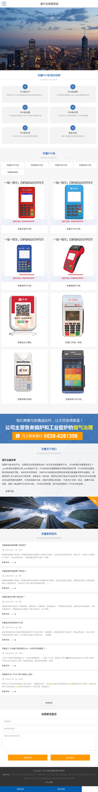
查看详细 (10, 491)
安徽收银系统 (12, 172)
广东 (89, 775)
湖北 (81, 775)
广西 (93, 775)
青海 (57, 778)
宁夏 (61, 778)
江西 (69, 775)
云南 (41, 778)
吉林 (39, 775)
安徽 (61, 775)
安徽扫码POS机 (61, 165)
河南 (77, 775)
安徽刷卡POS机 (13, 165)
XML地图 (49, 782)
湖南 (85, 775)
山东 (73, 775)
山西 (26, 775)
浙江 (57, 775)
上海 (49, 775)
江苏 (53, 775)
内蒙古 (30, 775)
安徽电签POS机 (85, 165)
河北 (22, 775)
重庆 (29, 778)
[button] (47, 67)
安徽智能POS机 (37, 165)
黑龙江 (44, 775)
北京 (14, 775)
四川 (33, 778)
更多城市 (71, 778)
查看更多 (49, 703)
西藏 (45, 778)
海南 (25, 778)
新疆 (65, 778)
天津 (18, 775)
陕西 (49, 778)
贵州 (37, 778)
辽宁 (35, 775)
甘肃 (53, 778)
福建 (65, 775)
